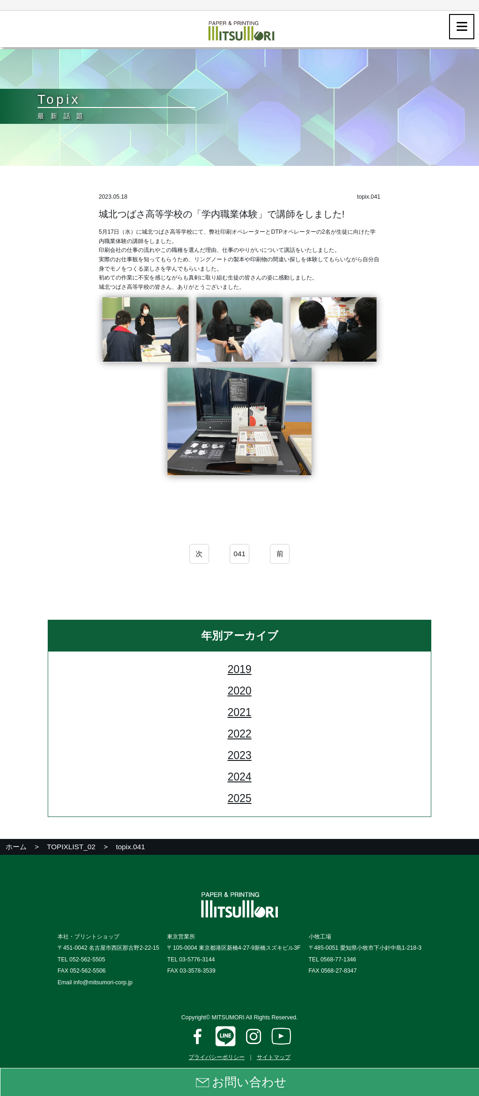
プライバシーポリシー (217, 1057)
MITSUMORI (227, 1017)
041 (239, 555)
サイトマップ (273, 1057)
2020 (239, 692)
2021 (239, 714)
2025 (239, 800)
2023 (239, 757)
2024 (239, 778)
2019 (239, 671)
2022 (239, 735)
